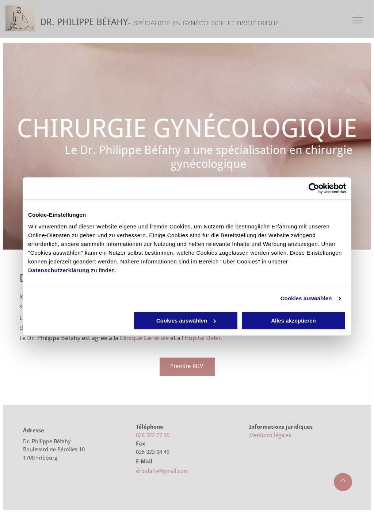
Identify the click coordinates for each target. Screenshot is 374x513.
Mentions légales (270, 435)
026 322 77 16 (152, 435)
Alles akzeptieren (293, 320)
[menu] (357, 20)
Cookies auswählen (306, 298)
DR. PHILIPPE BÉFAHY (84, 22)
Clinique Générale (144, 338)
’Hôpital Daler (202, 338)
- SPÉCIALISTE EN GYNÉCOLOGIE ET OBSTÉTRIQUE (203, 23)
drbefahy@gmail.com (162, 471)
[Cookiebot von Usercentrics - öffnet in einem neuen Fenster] (314, 188)
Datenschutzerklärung (58, 270)
